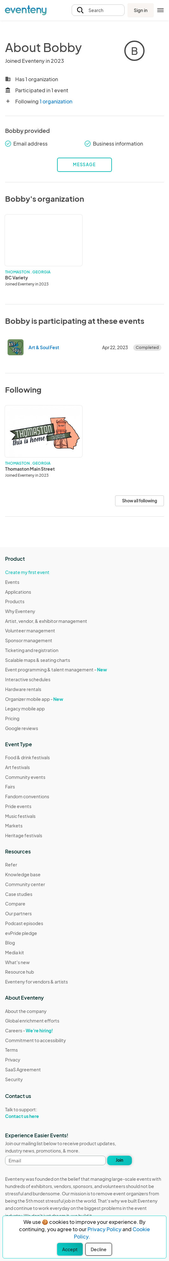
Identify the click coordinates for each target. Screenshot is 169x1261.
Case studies (18, 894)
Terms (11, 1050)
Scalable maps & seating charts (37, 660)
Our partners (18, 913)
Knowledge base (23, 874)
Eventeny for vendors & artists (36, 981)
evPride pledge (21, 933)
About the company (26, 1011)
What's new (17, 962)
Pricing (12, 718)
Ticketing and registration (31, 650)
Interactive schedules (27, 679)
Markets (14, 825)
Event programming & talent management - (56, 669)
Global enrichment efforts (32, 1020)
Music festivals (20, 816)
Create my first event (27, 572)
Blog (10, 942)
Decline (99, 1249)
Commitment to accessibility (35, 1040)
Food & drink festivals (27, 757)
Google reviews (21, 728)
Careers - (29, 1030)
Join (119, 1160)
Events (12, 582)
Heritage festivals (23, 835)
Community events (25, 777)
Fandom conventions (27, 796)
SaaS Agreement (23, 1069)
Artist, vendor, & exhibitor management (46, 621)
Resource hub (19, 972)
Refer (11, 864)
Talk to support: (35, 1113)
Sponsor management (28, 640)
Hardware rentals (23, 689)
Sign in (140, 10)
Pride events (18, 806)
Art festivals (17, 767)
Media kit (14, 952)
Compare (15, 903)
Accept (70, 1249)
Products (14, 601)
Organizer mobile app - (34, 699)
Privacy (12, 1059)
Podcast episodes (24, 923)
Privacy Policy (104, 1229)
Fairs (10, 786)
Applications (18, 592)
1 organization (56, 101)
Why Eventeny (20, 611)
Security (14, 1079)
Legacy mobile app (25, 708)
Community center (25, 884)
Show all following (139, 500)
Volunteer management (30, 630)
